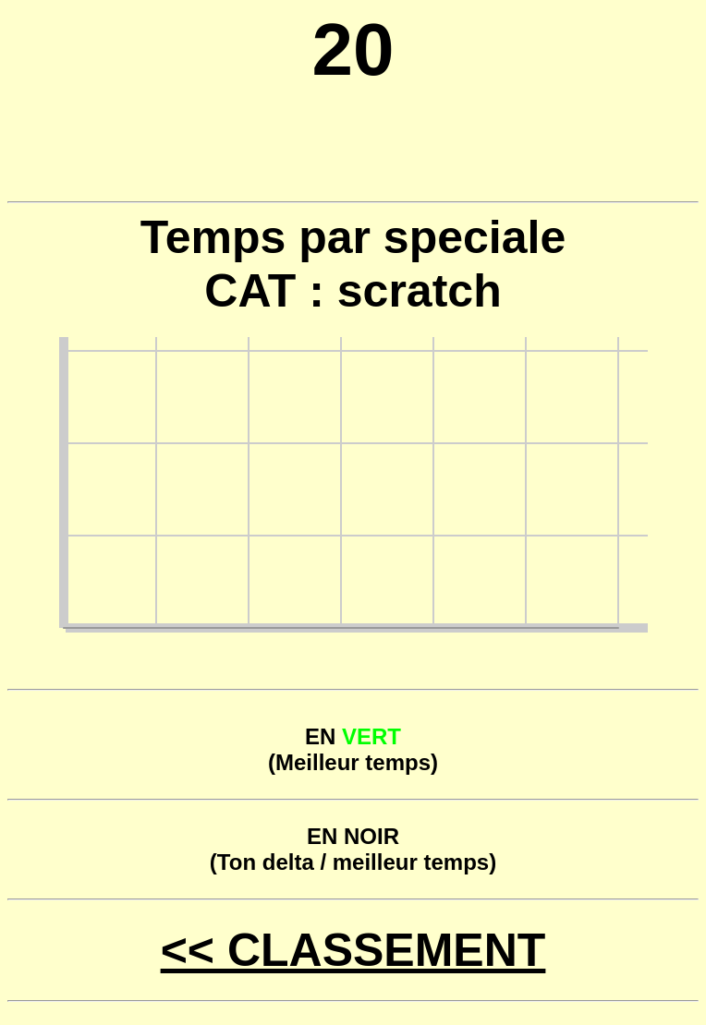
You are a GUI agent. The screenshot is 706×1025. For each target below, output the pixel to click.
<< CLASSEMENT (353, 950)
